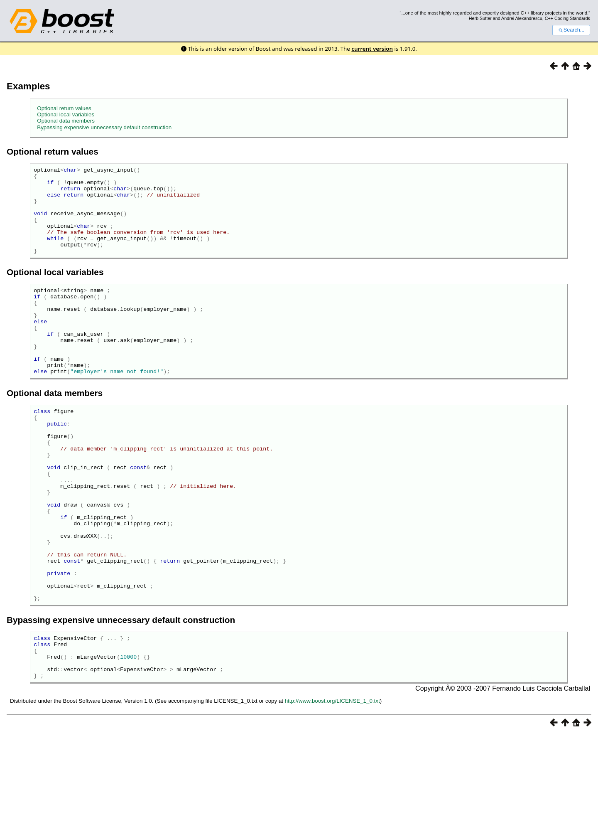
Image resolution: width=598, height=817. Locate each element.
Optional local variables (65, 114)
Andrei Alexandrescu (521, 18)
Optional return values (64, 108)
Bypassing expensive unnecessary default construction (104, 127)
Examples (28, 86)
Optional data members (66, 121)
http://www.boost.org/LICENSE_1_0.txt (332, 783)
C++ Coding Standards (567, 18)
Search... (571, 30)
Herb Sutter (480, 18)
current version (372, 48)
